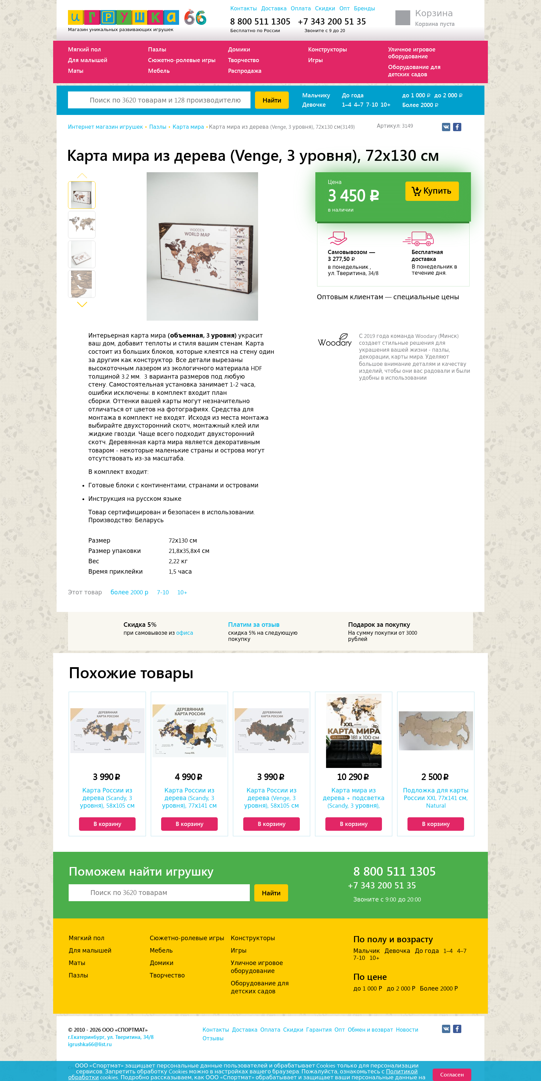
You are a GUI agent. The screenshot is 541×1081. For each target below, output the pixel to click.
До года (353, 95)
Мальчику (316, 95)
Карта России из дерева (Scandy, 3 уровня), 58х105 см (107, 798)
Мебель (159, 70)
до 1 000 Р (367, 988)
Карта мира (188, 127)
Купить (437, 190)
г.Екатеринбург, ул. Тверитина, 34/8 (111, 1036)
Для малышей (87, 60)
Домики (239, 49)
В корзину (107, 823)
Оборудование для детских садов (414, 70)
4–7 (358, 104)
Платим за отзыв (254, 624)
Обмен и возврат (370, 1030)
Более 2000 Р (439, 988)
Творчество (243, 60)
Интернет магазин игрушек (105, 127)
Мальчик (366, 950)
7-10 (372, 104)
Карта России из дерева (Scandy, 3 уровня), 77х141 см (189, 798)
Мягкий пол (84, 49)
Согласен (452, 1074)
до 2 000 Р (400, 988)
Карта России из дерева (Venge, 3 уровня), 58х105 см (271, 798)
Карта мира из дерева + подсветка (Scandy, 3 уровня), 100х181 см (354, 798)
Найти (272, 99)
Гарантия (319, 1030)
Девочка (397, 950)
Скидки (325, 9)
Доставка (274, 9)
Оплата (301, 9)
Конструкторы (327, 49)
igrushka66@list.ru (90, 1044)
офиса (184, 633)
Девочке (314, 104)
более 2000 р (129, 592)
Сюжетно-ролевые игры (182, 60)
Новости (407, 1030)
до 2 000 (449, 95)
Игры (315, 60)
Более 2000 (421, 104)
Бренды (364, 9)
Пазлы (157, 49)
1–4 (346, 104)
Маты (75, 70)
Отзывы (213, 1038)
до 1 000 (417, 95)
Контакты (243, 9)
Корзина (434, 13)
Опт (345, 9)
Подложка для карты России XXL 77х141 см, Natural (436, 798)
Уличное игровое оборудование (411, 52)
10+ (386, 104)
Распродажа (245, 70)
